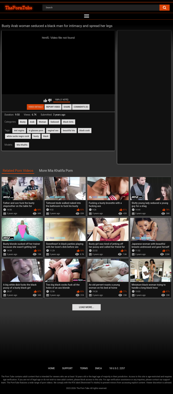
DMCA (98, 368)
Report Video (53, 107)
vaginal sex (53, 130)
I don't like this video (50, 100)
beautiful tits (69, 130)
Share (67, 107)
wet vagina (19, 130)
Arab (32, 122)
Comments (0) (81, 107)
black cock (85, 130)
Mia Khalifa (22, 145)
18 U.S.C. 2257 (117, 368)
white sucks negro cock (18, 136)
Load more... (86, 307)
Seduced (55, 122)
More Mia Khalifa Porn (56, 171)
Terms (84, 368)
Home (51, 368)
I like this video (45, 100)
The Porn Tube (82, 388)
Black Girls (68, 122)
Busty (23, 122)
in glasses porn (36, 130)
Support (67, 368)
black (45, 136)
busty (36, 136)
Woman (42, 122)
